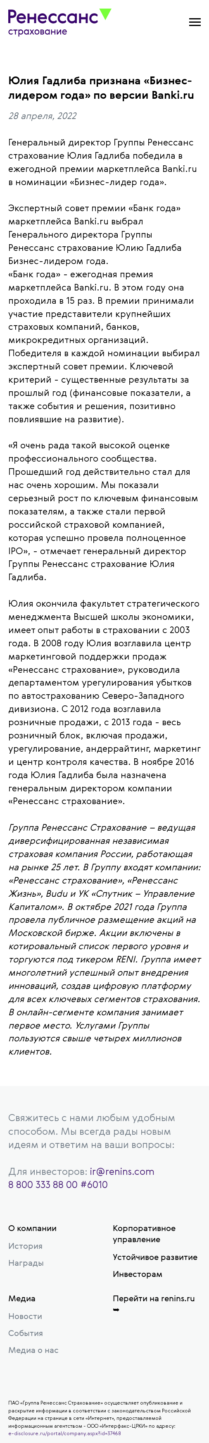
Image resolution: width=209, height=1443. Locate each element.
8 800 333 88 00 (43, 1184)
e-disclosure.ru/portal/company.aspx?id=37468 (64, 1433)
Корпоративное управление (144, 1233)
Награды (26, 1262)
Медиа (22, 1298)
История (25, 1245)
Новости (25, 1316)
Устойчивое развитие (155, 1256)
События (25, 1332)
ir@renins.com (122, 1171)
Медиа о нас (33, 1349)
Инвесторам (137, 1273)
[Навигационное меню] (195, 22)
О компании (32, 1227)
